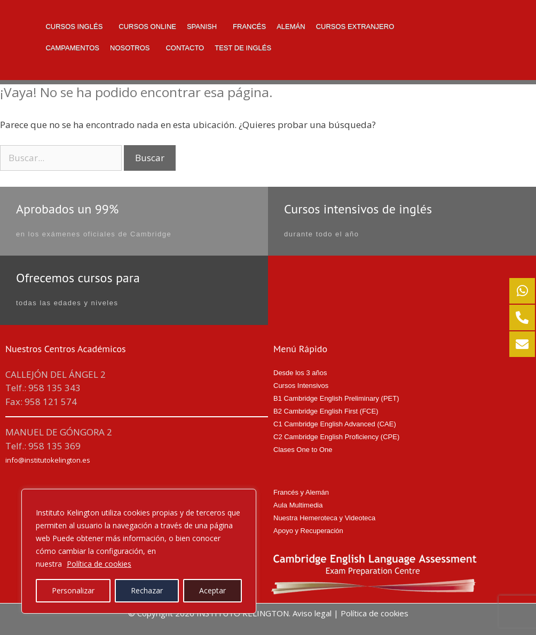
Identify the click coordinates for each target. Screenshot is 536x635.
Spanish (202, 26)
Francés (249, 26)
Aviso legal (312, 613)
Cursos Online (147, 26)
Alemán (291, 26)
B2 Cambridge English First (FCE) (326, 411)
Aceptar (212, 590)
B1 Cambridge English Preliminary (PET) (336, 398)
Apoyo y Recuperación (308, 531)
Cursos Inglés (74, 26)
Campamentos (72, 48)
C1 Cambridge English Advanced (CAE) (334, 424)
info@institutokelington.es (47, 460)
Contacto (184, 48)
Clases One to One (303, 450)
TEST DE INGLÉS (243, 48)
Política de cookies (99, 564)
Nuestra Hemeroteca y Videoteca (324, 518)
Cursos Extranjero (355, 26)
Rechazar (147, 590)
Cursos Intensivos (300, 386)
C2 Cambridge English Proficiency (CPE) (336, 437)
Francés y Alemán (301, 492)
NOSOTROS (129, 48)
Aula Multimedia (298, 505)
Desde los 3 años (300, 373)
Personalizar (73, 590)
